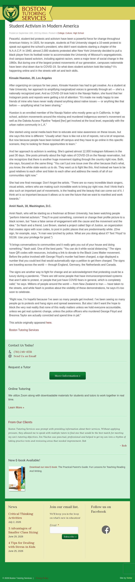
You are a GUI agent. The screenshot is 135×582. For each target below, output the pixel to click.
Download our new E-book (43, 467)
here (48, 322)
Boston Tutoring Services (24, 330)
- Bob (123, 445)
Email (54, 525)
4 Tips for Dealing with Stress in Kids (21, 545)
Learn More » (16, 407)
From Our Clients (20, 422)
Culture (69, 33)
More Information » (67, 375)
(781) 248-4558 (23, 351)
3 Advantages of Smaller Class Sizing (23, 530)
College (61, 33)
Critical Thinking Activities (20, 516)
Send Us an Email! (25, 356)
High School (78, 33)
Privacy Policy (42, 578)
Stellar (129, 578)
